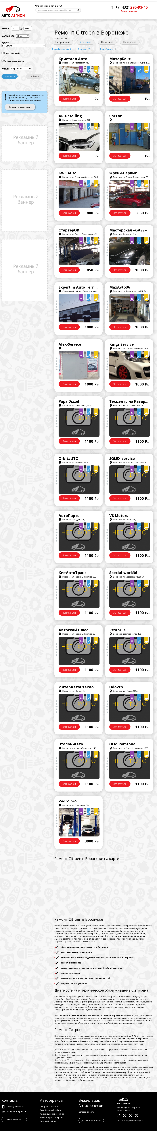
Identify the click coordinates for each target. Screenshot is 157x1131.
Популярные (62, 42)
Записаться (69, 98)
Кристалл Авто (73, 58)
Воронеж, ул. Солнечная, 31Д (74, 805)
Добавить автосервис (20, 107)
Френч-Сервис (123, 172)
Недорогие (129, 42)
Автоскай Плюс (73, 629)
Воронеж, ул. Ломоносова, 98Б (75, 405)
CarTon (116, 115)
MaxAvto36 (119, 287)
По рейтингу (108, 49)
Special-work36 (123, 572)
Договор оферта (86, 1112)
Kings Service (121, 344)
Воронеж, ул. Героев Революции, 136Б (128, 348)
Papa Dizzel (69, 401)
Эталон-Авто (71, 743)
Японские (85, 42)
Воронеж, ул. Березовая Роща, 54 (126, 577)
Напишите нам (14, 1119)
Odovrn (116, 686)
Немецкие (107, 42)
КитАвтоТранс (72, 572)
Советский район (48, 1121)
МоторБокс (120, 58)
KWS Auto (68, 172)
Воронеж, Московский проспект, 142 (77, 748)
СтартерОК (69, 230)
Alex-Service (70, 344)
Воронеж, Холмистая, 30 (122, 234)
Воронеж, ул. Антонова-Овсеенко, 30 (128, 462)
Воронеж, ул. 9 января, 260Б (73, 462)
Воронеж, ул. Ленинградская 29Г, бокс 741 (130, 291)
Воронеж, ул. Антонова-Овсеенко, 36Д (78, 177)
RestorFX (117, 629)
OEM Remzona (122, 743)
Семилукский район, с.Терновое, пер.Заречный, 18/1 (85, 291)
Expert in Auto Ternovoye (82, 287)
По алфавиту (61, 49)
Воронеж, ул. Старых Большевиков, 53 (128, 177)
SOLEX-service (122, 458)
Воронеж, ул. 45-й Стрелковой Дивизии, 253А (132, 63)
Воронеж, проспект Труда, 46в (125, 634)
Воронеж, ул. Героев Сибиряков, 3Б (77, 634)
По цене (85, 49)
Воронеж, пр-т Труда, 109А (123, 691)
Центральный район (49, 1106)
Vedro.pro (68, 800)
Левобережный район (50, 1110)
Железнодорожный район (52, 1114)
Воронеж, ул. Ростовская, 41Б (74, 63)
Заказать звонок (129, 11)
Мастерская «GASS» (128, 230)
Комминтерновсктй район (52, 1117)
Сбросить (33, 76)
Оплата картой (12, 53)
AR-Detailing (70, 115)
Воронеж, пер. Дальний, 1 (72, 519)
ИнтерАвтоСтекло (76, 686)
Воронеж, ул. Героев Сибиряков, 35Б (77, 577)
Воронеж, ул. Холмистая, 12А (124, 519)
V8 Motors (118, 515)
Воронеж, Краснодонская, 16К (74, 120)
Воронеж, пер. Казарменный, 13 (126, 405)
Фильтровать (9, 76)
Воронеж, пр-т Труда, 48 (71, 691)
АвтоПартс (69, 515)
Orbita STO (68, 458)
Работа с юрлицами (14, 61)
